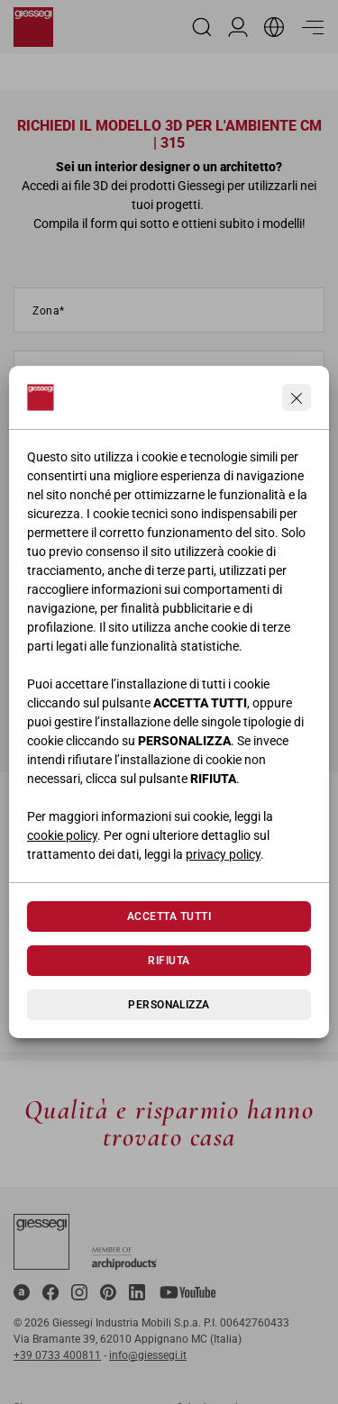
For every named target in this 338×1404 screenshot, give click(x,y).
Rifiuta (168, 960)
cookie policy (62, 835)
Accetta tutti (169, 916)
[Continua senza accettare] (296, 397)
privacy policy (223, 854)
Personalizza (169, 1004)
